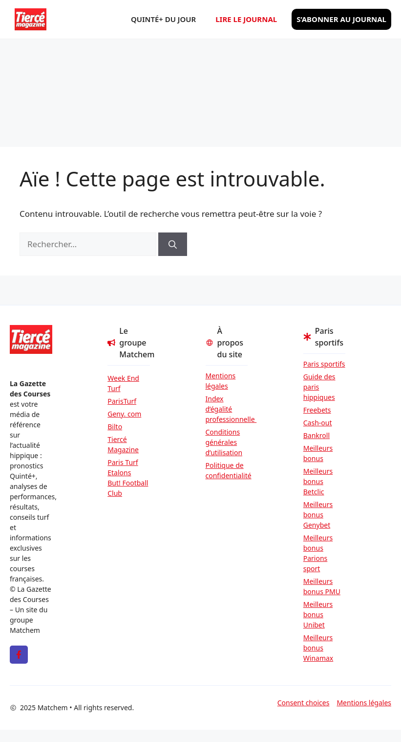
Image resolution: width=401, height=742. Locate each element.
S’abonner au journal (341, 19)
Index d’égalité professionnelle (227, 409)
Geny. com (124, 413)
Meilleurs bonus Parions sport (318, 553)
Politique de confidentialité (227, 470)
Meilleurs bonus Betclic (318, 481)
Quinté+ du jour (163, 19)
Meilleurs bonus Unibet (318, 614)
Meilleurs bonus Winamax (318, 648)
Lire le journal (246, 19)
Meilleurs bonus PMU (321, 586)
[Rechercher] (172, 244)
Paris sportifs (324, 364)
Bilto (114, 426)
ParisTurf (121, 401)
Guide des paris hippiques (319, 387)
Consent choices (303, 702)
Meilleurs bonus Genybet (318, 515)
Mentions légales (221, 381)
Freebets (317, 410)
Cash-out (317, 422)
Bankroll (316, 435)
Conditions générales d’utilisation (224, 442)
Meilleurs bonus (318, 453)
